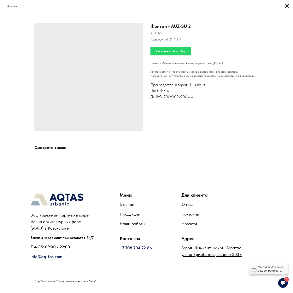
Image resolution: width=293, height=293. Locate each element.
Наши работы (132, 223)
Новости (189, 223)
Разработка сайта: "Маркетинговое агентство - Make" (65, 281)
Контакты (190, 214)
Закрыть (12, 5)
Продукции (130, 214)
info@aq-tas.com (46, 256)
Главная (127, 204)
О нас (187, 204)
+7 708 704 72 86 (136, 247)
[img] (57, 200)
